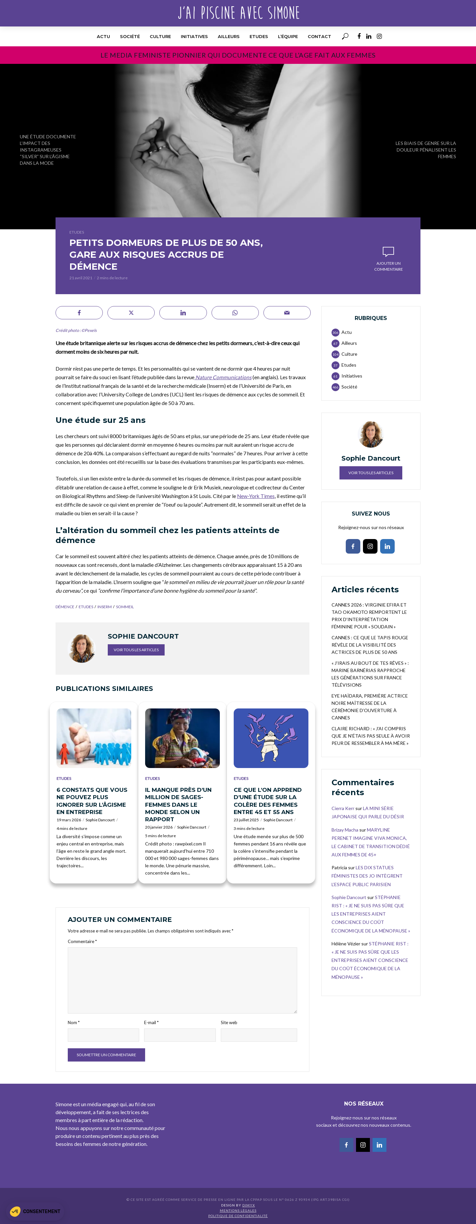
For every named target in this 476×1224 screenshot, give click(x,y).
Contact (319, 36)
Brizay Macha (345, 830)
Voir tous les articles (136, 649)
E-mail (151, 1022)
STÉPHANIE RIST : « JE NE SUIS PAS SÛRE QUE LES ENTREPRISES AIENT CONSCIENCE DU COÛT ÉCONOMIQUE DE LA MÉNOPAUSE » (371, 913)
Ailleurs (229, 36)
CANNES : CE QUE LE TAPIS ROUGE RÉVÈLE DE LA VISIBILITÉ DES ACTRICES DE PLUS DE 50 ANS (370, 645)
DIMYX (248, 1205)
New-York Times (256, 495)
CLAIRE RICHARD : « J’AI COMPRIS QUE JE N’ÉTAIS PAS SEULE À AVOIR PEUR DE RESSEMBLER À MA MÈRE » (371, 736)
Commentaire (82, 941)
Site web (229, 1022)
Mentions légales (238, 1210)
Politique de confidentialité (238, 1216)
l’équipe (288, 36)
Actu (103, 36)
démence (65, 606)
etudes (86, 606)
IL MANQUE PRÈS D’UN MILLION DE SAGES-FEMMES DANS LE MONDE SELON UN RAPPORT (178, 804)
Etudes (259, 36)
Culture (160, 36)
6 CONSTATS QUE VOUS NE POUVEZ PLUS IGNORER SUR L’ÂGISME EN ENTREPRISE (92, 801)
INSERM (105, 606)
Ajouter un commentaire (388, 266)
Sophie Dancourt (100, 819)
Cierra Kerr (343, 808)
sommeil (125, 606)
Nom (74, 1022)
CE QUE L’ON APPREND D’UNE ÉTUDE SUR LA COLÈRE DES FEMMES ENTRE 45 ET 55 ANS (268, 801)
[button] (35, 1211)
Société (130, 36)
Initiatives (194, 36)
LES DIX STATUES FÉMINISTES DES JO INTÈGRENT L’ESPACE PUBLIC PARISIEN (367, 876)
